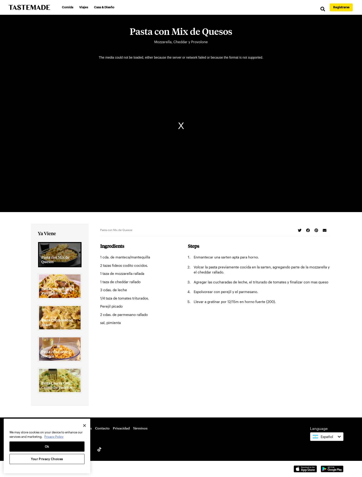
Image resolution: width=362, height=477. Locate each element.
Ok (47, 446)
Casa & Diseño (104, 7)
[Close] (84, 425)
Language (319, 428)
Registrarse (341, 7)
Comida (67, 7)
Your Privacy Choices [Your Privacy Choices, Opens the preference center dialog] (47, 459)
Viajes (83, 7)
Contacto (102, 428)
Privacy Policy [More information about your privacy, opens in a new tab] (53, 436)
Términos (140, 428)
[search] (322, 9)
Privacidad (121, 428)
